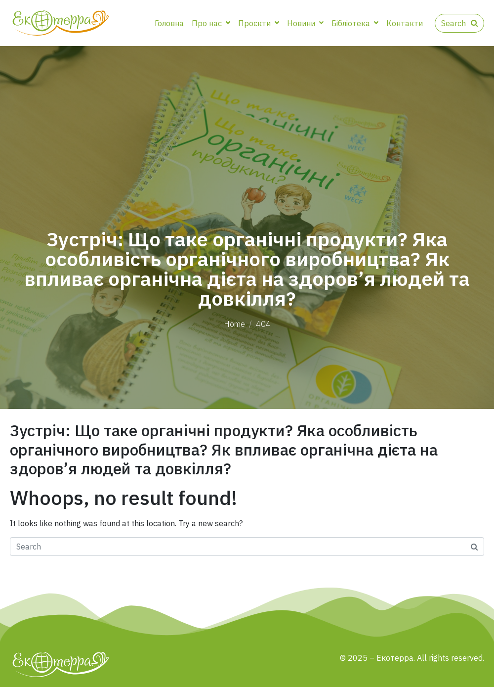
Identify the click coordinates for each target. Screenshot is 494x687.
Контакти (404, 23)
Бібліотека (354, 23)
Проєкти (258, 23)
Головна (169, 23)
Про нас (211, 23)
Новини (305, 23)
